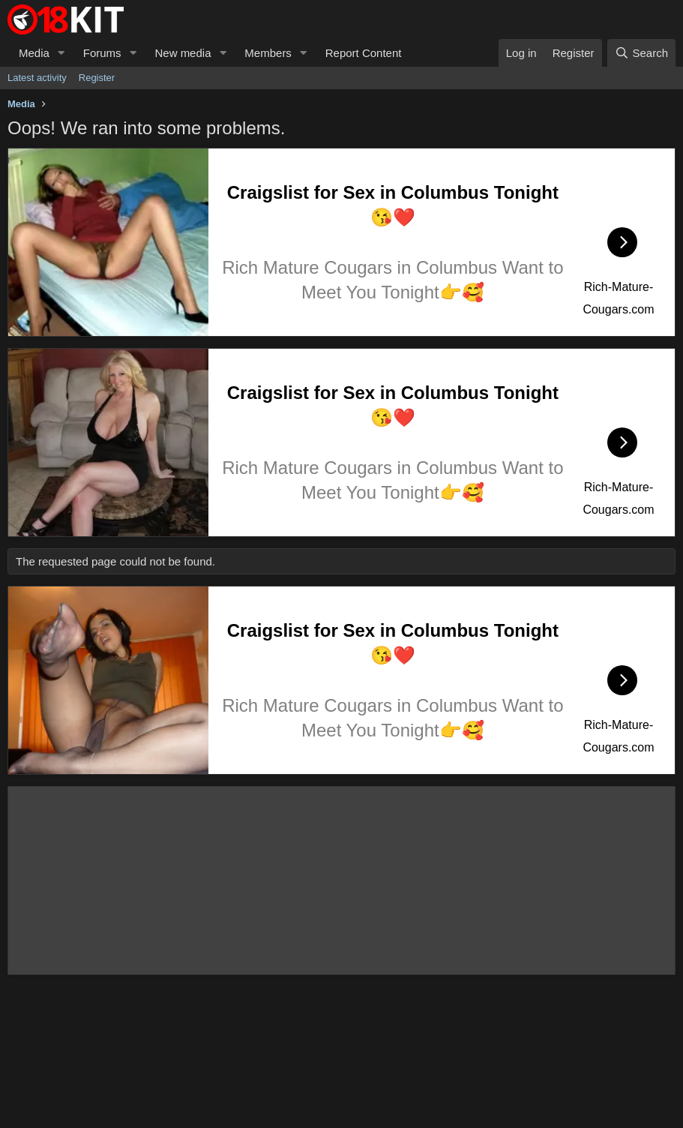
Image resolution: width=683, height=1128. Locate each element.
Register (97, 77)
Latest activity (37, 77)
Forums (102, 52)
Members (268, 52)
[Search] (641, 53)
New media (182, 52)
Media (34, 52)
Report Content (363, 52)
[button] (61, 53)
